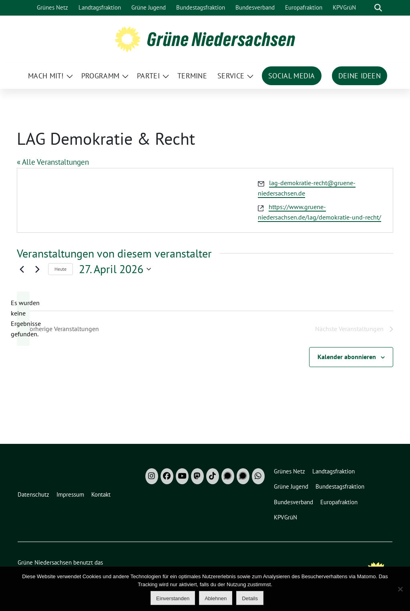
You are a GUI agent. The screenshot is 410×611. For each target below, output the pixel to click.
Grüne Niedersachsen (221, 39)
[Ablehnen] (400, 589)
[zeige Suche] (378, 8)
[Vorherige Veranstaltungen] (21, 269)
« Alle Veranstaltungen (53, 162)
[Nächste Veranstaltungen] (37, 269)
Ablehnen (216, 598)
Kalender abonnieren (347, 357)
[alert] (23, 319)
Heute (60, 269)
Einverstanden (172, 598)
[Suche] (366, 8)
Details (250, 598)
